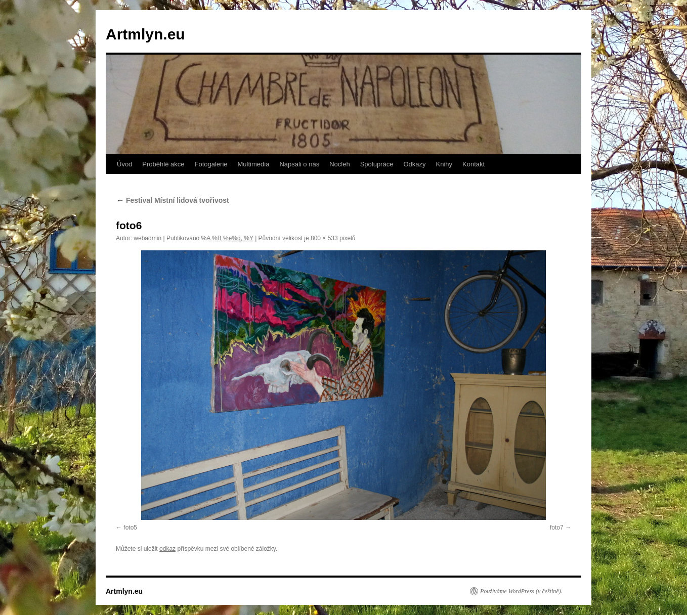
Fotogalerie (210, 164)
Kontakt (473, 164)
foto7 (557, 527)
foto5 (130, 527)
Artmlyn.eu (145, 34)
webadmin (147, 238)
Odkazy (414, 164)
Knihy (444, 164)
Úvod (124, 164)
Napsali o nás (299, 164)
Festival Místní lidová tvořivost (172, 200)
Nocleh (339, 164)
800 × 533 (324, 238)
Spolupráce (377, 164)
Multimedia (254, 164)
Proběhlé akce (163, 164)
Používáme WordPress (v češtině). (521, 591)
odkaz (167, 548)
